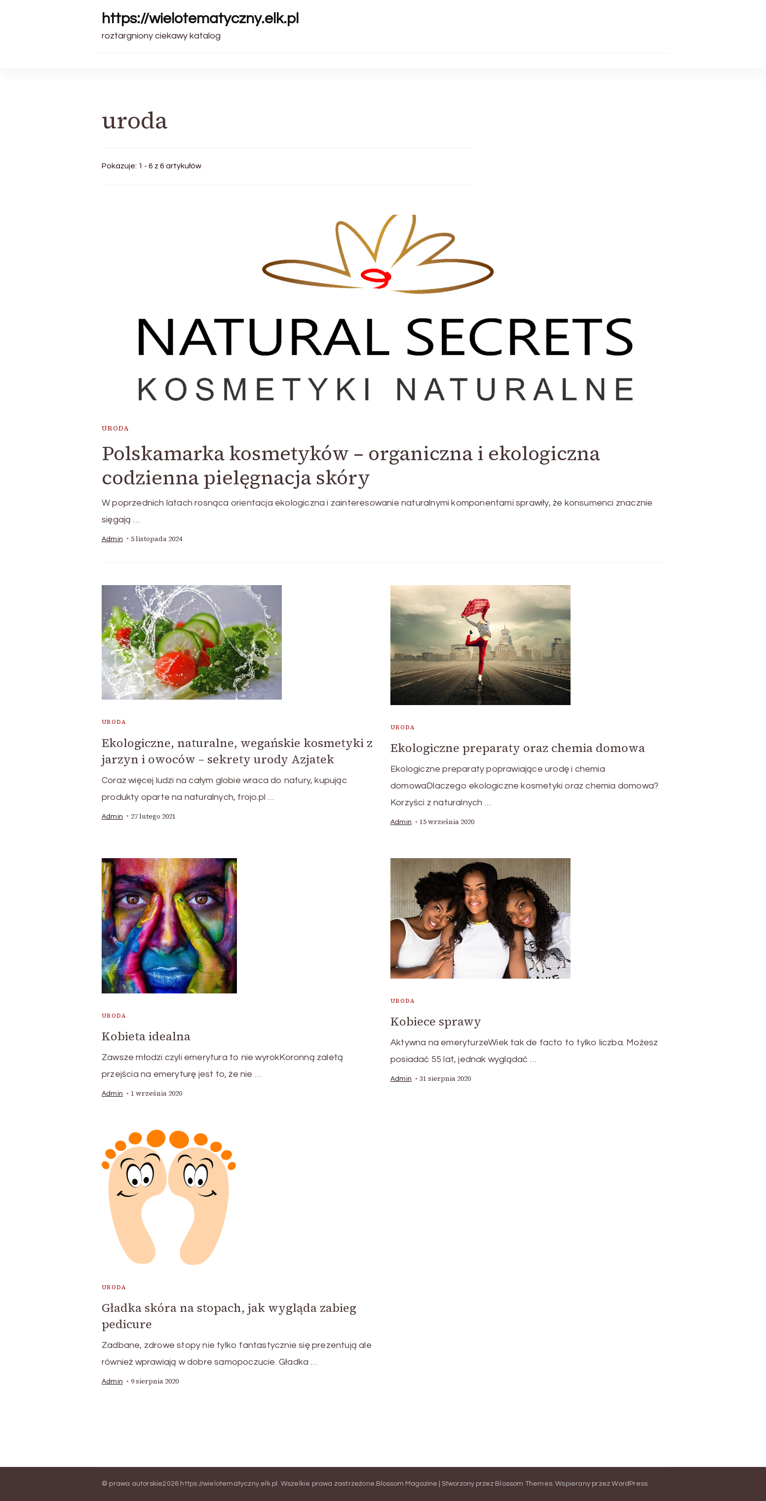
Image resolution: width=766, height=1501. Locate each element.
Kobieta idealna (146, 1036)
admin (112, 539)
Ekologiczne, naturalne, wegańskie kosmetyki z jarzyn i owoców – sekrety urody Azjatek (237, 751)
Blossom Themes (523, 1483)
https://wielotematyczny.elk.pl (200, 18)
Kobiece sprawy (435, 1021)
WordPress (630, 1483)
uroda (115, 428)
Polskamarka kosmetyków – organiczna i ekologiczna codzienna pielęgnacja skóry (351, 465)
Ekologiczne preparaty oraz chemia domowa (517, 748)
